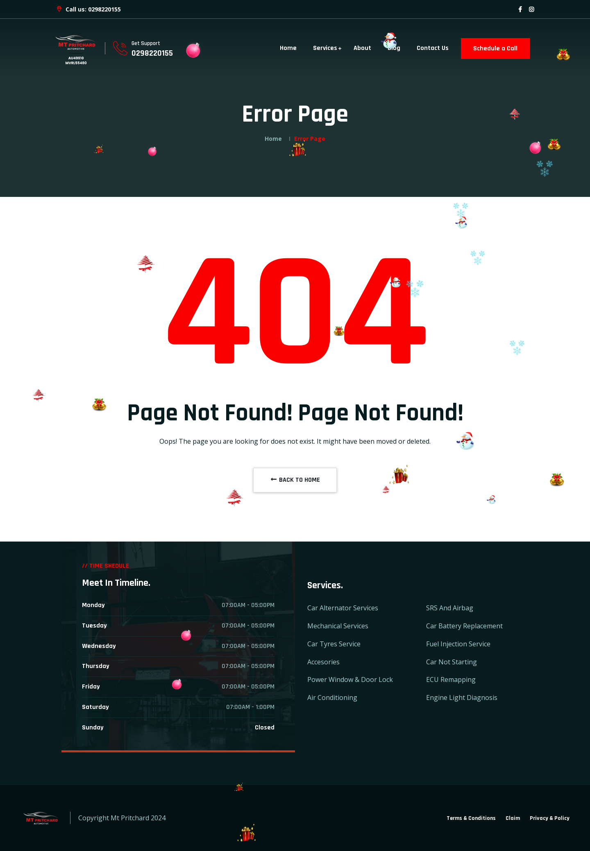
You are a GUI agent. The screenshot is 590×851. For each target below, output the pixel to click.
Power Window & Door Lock (350, 679)
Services (325, 48)
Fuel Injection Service (458, 643)
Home (288, 48)
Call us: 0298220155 (88, 9)
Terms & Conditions (471, 818)
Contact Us (433, 48)
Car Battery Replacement (464, 625)
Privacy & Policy (550, 818)
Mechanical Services (337, 625)
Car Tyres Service (334, 643)
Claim (513, 818)
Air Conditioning (332, 697)
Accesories (323, 661)
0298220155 (152, 53)
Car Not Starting (451, 661)
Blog (394, 48)
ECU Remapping (451, 679)
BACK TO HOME (295, 480)
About (362, 48)
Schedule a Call (495, 48)
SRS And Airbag (449, 607)
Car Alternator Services (342, 607)
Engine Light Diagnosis (461, 697)
